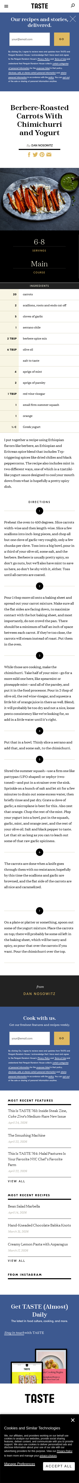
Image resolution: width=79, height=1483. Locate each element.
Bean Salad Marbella (24, 1206)
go (61, 39)
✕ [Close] (72, 1420)
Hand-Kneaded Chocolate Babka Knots (39, 1225)
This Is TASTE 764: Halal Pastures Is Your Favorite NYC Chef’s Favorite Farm (37, 1159)
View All (16, 1181)
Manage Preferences (19, 1464)
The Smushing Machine (26, 1135)
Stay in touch (14, 1332)
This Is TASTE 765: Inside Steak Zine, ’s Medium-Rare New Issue (37, 1113)
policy (51, 77)
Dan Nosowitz (42, 145)
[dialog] (39, 1448)
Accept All (59, 1466)
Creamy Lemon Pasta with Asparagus (38, 1244)
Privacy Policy (64, 1451)
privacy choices (48, 1455)
